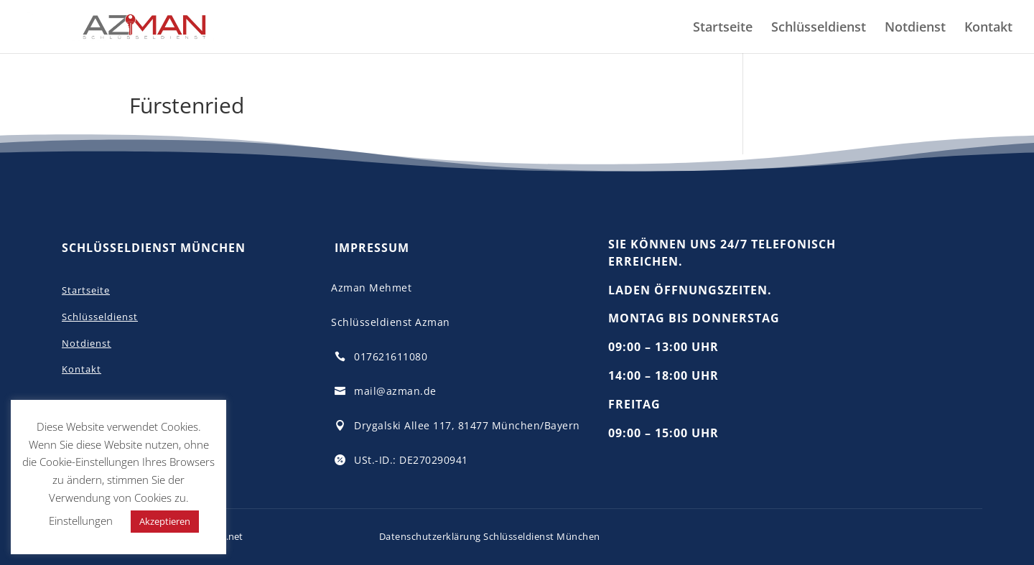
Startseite (723, 28)
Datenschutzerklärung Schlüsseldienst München (489, 536)
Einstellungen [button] (81, 520)
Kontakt (988, 28)
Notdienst (915, 28)
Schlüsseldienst (818, 28)
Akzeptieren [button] (164, 521)
